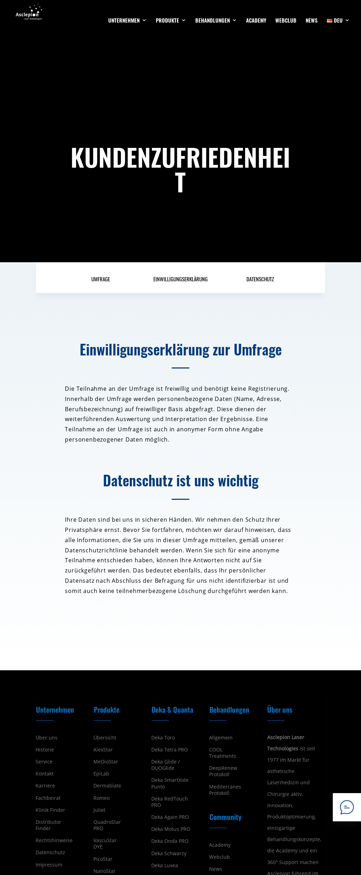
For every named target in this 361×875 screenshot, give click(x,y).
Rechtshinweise (54, 840)
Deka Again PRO (170, 817)
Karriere (45, 786)
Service (44, 762)
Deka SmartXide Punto (170, 783)
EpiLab (101, 774)
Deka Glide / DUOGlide (165, 765)
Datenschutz (50, 852)
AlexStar (103, 750)
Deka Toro (163, 738)
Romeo (101, 798)
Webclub (219, 857)
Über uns (46, 738)
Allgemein (221, 738)
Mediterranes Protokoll (225, 790)
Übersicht (104, 738)
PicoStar (102, 859)
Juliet (99, 810)
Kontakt (45, 774)
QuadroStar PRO (107, 825)
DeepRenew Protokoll (223, 771)
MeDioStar (105, 762)
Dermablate (107, 786)
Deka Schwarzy (168, 853)
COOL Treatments (222, 753)
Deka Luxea (164, 865)
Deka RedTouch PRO (169, 802)
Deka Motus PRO (170, 829)
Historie (45, 750)
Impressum (49, 865)
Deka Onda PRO (170, 841)
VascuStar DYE (105, 843)
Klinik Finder (50, 810)
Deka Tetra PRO (169, 750)
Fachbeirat (48, 798)
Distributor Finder (48, 825)
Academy (220, 845)
